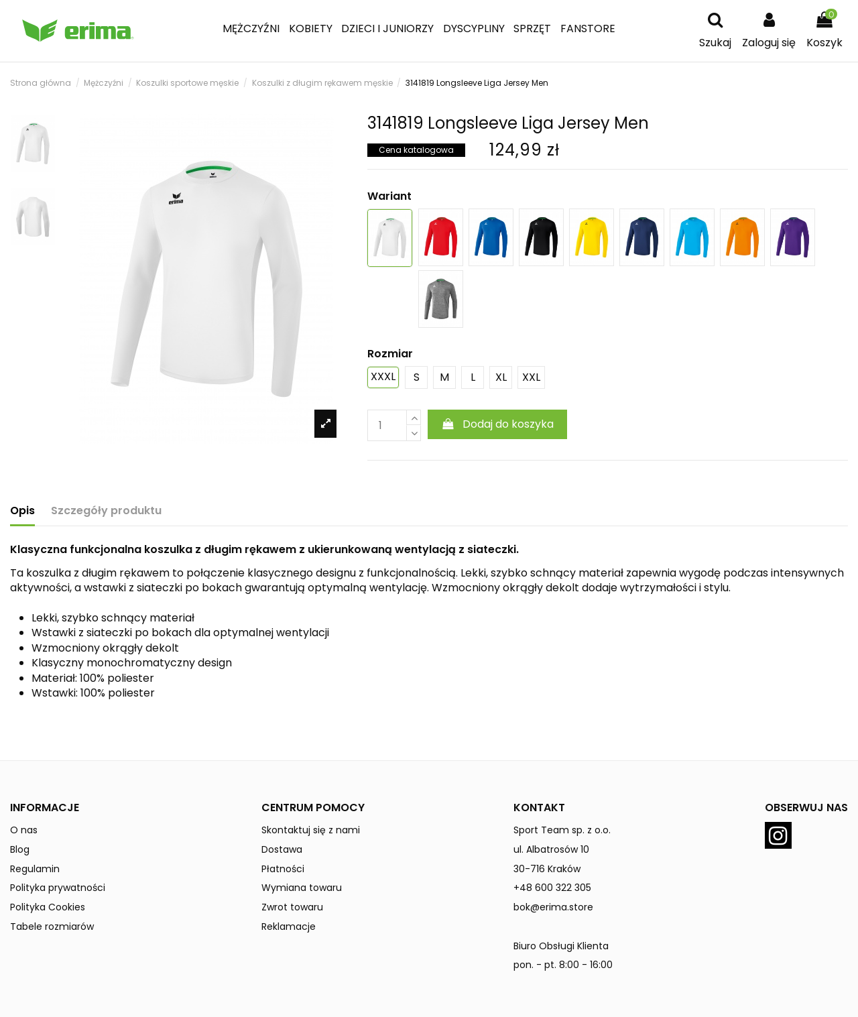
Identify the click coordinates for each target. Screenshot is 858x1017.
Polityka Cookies (47, 907)
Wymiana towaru (301, 887)
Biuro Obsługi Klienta (561, 946)
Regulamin (35, 869)
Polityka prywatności (57, 887)
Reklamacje (288, 926)
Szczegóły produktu (106, 510)
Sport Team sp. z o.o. (562, 830)
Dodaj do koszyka (497, 424)
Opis (22, 510)
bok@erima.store (553, 907)
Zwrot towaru (292, 907)
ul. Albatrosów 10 (551, 849)
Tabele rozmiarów (52, 926)
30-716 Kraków (546, 869)
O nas (24, 830)
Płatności (282, 869)
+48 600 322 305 (552, 887)
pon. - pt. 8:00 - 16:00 (563, 964)
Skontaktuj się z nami (310, 830)
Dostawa (281, 849)
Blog (19, 849)
